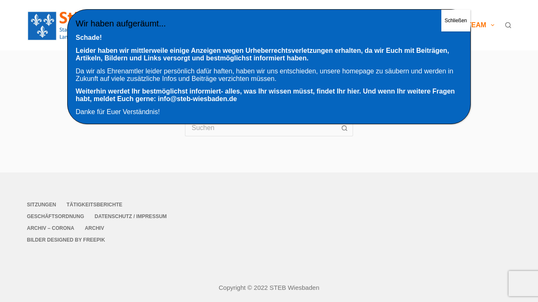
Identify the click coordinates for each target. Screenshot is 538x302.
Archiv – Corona (50, 228)
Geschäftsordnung (55, 216)
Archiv (94, 228)
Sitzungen (41, 205)
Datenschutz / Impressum (131, 216)
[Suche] (508, 25)
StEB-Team (472, 25)
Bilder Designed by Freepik (66, 240)
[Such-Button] (344, 128)
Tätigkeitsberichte (94, 205)
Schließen (456, 20)
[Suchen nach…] (260, 128)
